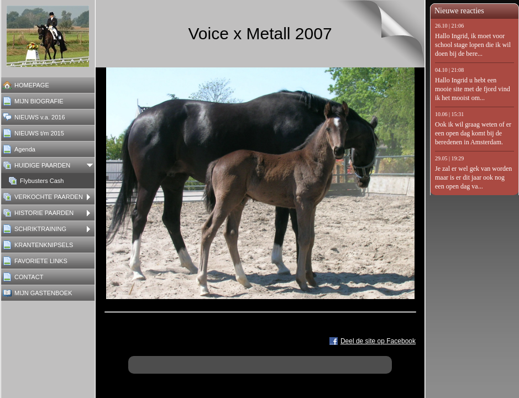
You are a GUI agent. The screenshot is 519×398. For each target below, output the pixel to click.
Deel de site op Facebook (378, 341)
